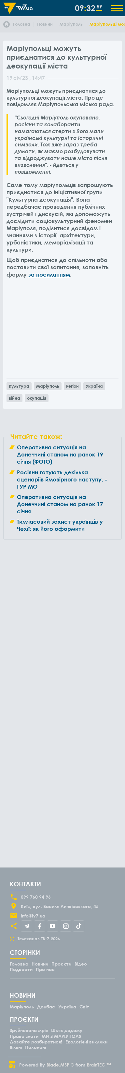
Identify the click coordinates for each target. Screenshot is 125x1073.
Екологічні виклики (86, 1041)
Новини (40, 964)
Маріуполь (47, 386)
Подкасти (21, 969)
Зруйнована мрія (29, 1030)
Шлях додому (66, 1030)
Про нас (45, 969)
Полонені (35, 1047)
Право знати (24, 1036)
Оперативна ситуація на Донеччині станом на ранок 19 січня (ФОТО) (60, 454)
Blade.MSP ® (60, 1064)
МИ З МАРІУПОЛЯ (61, 1036)
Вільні (16, 1047)
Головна (19, 964)
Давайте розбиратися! (36, 1041)
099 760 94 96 (36, 897)
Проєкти (61, 964)
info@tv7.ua (33, 915)
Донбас (46, 1006)
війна (14, 398)
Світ (84, 1006)
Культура (19, 386)
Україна (94, 386)
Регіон (72, 386)
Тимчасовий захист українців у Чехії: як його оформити (60, 525)
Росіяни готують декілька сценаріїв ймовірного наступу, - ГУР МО (62, 479)
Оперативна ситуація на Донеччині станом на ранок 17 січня (60, 504)
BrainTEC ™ (99, 1064)
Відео (81, 964)
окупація (36, 398)
